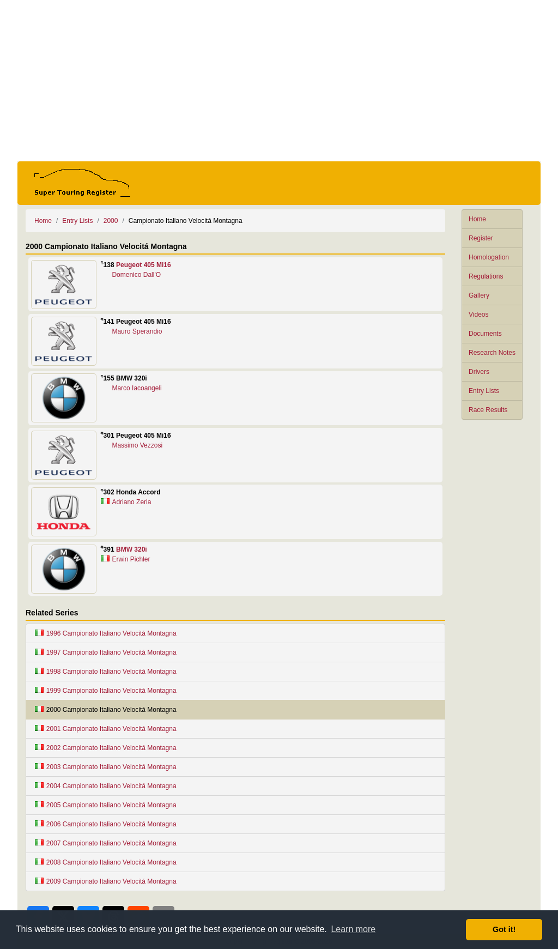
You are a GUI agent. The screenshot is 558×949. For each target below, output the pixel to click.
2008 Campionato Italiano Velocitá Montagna (106, 862)
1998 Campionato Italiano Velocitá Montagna (106, 671)
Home (477, 219)
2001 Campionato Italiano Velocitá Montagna (106, 729)
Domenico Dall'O (136, 275)
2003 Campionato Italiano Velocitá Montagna (106, 767)
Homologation (489, 257)
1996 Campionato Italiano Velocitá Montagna (106, 633)
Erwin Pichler (131, 559)
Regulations (486, 276)
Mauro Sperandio (137, 331)
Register (481, 238)
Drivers (479, 372)
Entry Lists (484, 391)
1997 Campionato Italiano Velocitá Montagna (106, 652)
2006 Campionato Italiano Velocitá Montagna (106, 824)
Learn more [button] (353, 929)
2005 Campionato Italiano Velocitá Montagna (106, 805)
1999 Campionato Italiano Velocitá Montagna (106, 690)
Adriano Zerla (131, 502)
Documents (485, 333)
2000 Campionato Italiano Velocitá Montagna (106, 710)
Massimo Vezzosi (137, 445)
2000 (111, 221)
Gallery (479, 295)
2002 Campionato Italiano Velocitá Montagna (106, 748)
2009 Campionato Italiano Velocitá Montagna (106, 881)
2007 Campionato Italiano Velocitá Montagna (106, 843)
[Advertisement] (279, 80)
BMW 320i (131, 549)
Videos (478, 314)
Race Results (488, 410)
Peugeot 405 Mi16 (143, 265)
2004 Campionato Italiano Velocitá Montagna (106, 786)
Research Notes (492, 352)
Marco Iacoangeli (136, 388)
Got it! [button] (504, 929)
